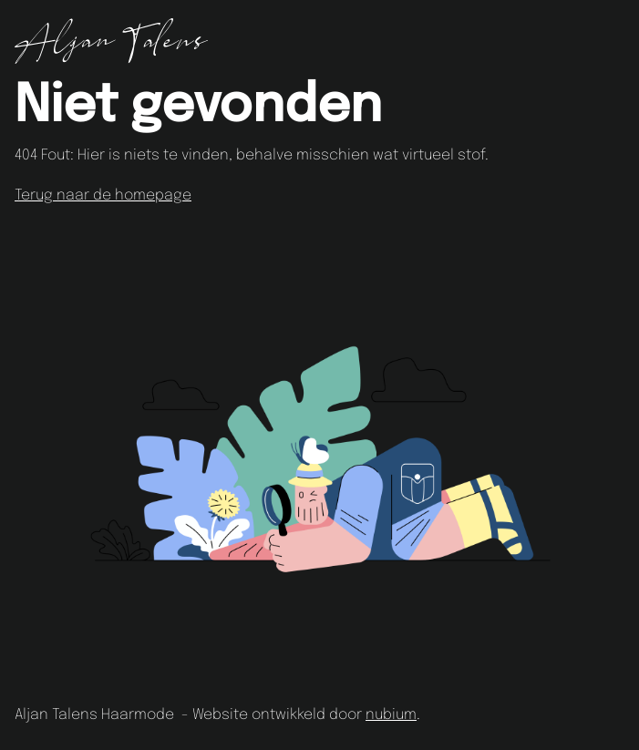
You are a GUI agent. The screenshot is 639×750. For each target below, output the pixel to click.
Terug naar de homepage (103, 195)
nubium (391, 715)
